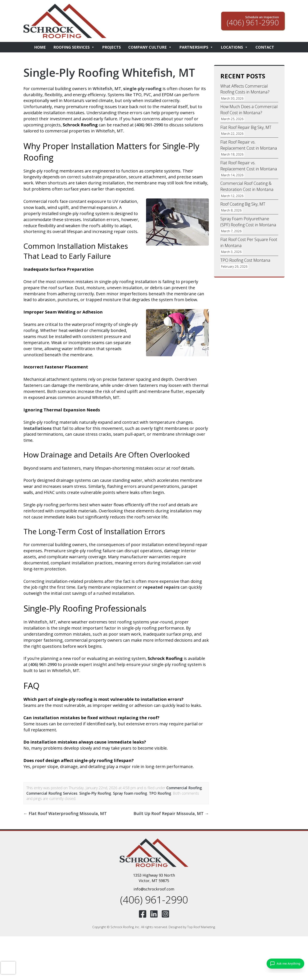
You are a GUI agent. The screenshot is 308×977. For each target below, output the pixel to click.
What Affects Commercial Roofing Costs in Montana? (245, 89)
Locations (234, 47)
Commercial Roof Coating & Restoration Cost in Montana (246, 186)
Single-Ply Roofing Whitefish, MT (109, 72)
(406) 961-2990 (149, 125)
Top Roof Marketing (201, 927)
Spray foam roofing (130, 793)
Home (40, 47)
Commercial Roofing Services (51, 793)
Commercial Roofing (184, 787)
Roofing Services (74, 47)
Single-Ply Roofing (95, 793)
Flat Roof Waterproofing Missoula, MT (65, 813)
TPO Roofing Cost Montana (245, 260)
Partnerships (196, 47)
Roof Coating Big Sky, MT (242, 204)
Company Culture (150, 47)
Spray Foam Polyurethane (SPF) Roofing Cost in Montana (248, 222)
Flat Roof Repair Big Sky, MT (245, 127)
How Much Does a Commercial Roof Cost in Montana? (249, 110)
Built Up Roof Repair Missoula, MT (171, 813)
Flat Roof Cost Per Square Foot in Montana (248, 243)
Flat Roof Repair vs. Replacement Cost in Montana (248, 145)
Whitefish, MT (107, 88)
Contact (264, 47)
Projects (111, 47)
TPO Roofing (160, 793)
